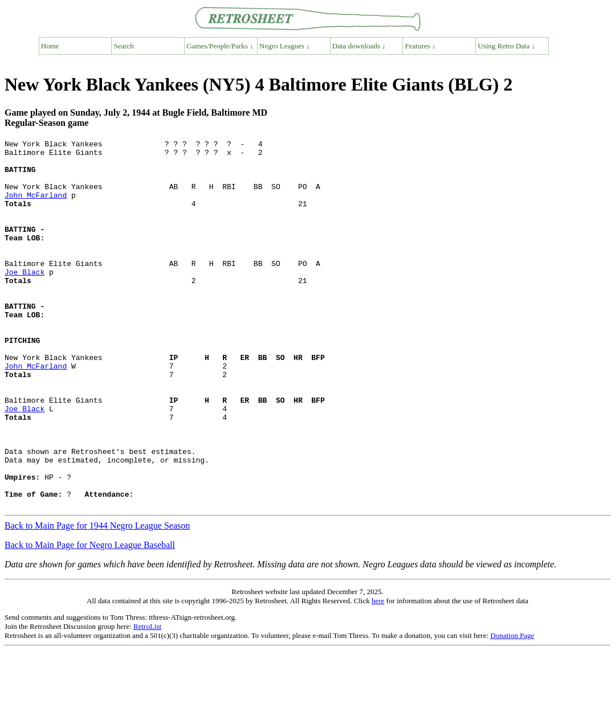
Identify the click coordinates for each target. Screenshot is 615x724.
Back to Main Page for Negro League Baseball (90, 618)
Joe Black (24, 299)
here (378, 674)
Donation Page (512, 709)
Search (124, 46)
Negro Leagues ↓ (284, 46)
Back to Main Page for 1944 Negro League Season (97, 599)
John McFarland (36, 207)
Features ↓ (420, 46)
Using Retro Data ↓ (506, 46)
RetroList (147, 700)
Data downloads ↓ (359, 46)
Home (50, 46)
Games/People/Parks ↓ (219, 46)
